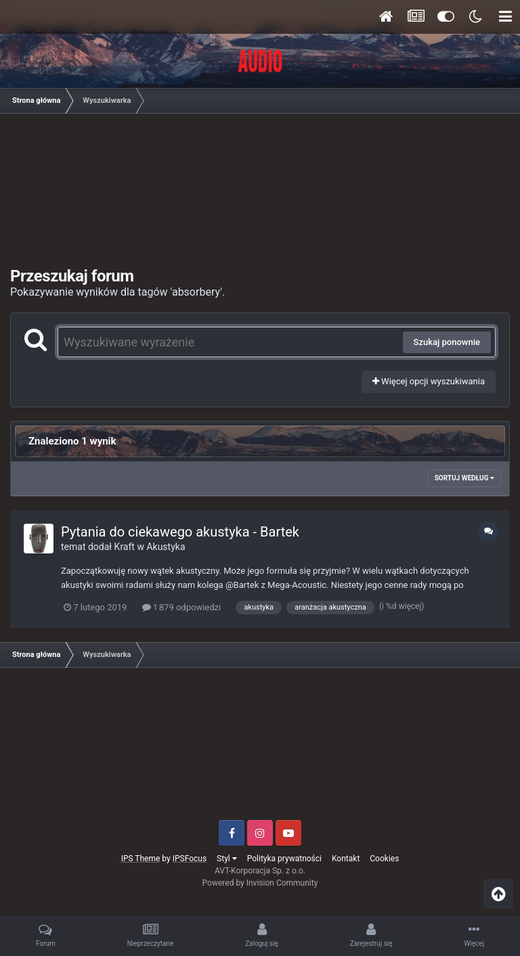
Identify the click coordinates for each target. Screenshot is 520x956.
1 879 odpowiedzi (181, 607)
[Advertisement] (264, 195)
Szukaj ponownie (447, 342)
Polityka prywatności (284, 858)
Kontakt (346, 858)
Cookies (384, 858)
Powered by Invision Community (260, 883)
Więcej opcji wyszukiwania (428, 381)
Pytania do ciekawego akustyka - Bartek (180, 532)
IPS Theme (140, 858)
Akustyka (165, 546)
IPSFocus (190, 858)
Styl (227, 858)
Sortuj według (464, 478)
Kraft (124, 546)
